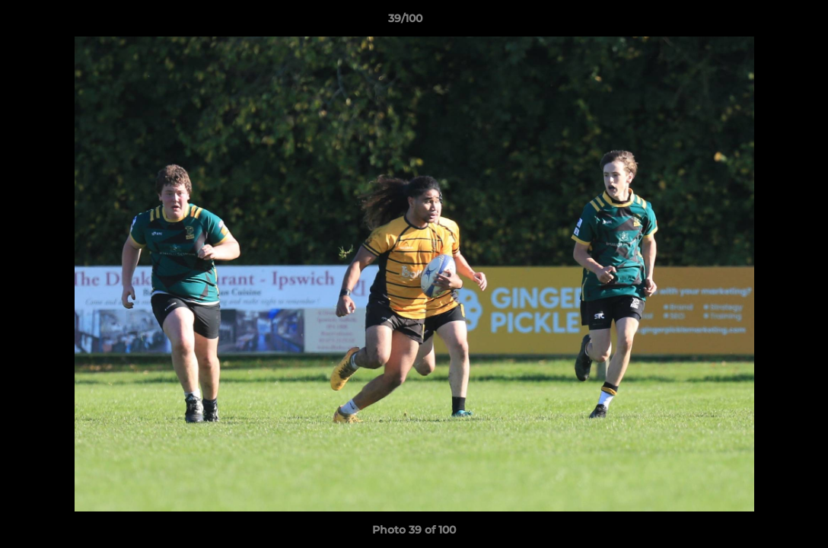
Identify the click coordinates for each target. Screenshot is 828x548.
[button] (764, 22)
